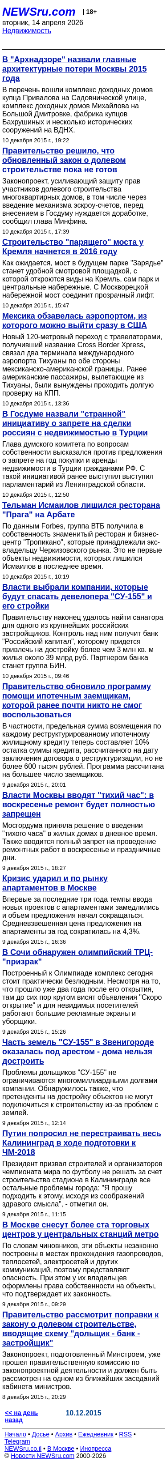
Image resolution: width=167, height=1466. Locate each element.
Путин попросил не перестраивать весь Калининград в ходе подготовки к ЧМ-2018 (81, 1143)
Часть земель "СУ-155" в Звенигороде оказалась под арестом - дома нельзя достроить (78, 1051)
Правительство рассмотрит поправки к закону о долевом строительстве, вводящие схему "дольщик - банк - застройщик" (80, 1328)
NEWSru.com (39, 11)
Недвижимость (26, 30)
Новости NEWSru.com (42, 1455)
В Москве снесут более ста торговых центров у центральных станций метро (80, 1229)
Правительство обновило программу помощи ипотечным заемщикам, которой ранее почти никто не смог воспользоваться (76, 700)
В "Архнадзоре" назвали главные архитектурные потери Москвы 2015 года (74, 69)
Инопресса (96, 1448)
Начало (15, 1434)
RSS (125, 1434)
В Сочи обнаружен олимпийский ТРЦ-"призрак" (77, 957)
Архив (64, 1434)
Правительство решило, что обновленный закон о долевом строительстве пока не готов (64, 160)
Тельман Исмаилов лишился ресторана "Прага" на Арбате (81, 510)
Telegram (17, 1441)
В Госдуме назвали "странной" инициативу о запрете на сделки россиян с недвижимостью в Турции (75, 423)
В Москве (60, 1448)
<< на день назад (21, 1416)
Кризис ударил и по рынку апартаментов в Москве (55, 883)
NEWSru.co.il (22, 1448)
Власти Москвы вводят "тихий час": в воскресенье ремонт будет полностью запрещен (78, 804)
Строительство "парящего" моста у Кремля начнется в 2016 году (72, 247)
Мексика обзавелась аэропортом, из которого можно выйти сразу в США (74, 320)
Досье (40, 1434)
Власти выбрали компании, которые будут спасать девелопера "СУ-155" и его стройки (77, 596)
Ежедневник (96, 1434)
